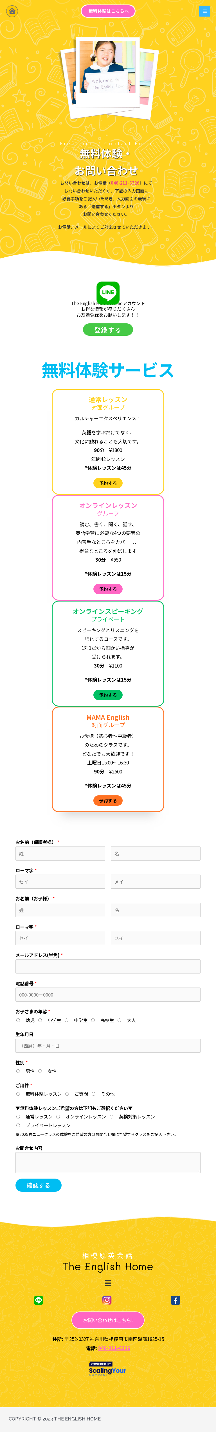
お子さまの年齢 (32, 1011)
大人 (131, 1020)
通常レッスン (39, 1116)
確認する (38, 1185)
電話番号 (26, 983)
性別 (21, 1062)
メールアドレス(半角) (39, 955)
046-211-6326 (114, 1347)
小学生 (54, 1020)
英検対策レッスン (137, 1116)
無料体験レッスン (44, 1093)
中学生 (80, 1020)
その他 (107, 1093)
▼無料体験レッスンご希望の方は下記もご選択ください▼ (73, 1108)
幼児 (30, 1020)
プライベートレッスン (48, 1125)
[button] (108, 329)
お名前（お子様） (35, 898)
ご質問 (81, 1093)
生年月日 (24, 1034)
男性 (30, 1071)
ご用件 (23, 1085)
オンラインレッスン (86, 1116)
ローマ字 (26, 870)
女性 (52, 1071)
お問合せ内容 (28, 1148)
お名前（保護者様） (37, 842)
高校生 (107, 1020)
